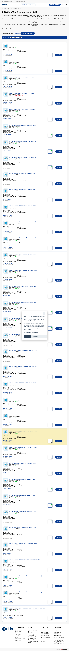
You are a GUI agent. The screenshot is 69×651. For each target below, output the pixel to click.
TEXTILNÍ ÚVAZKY (19, 634)
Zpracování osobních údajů (33, 642)
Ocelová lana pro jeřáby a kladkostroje (33, 633)
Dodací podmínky (32, 638)
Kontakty (30, 644)
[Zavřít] (44, 313)
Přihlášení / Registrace (55, 4)
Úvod (3, 8)
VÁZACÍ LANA (18, 631)
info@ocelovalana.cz (20, 1)
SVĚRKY (17, 637)
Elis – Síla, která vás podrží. (32, 630)
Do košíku (59, 54)
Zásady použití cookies (33, 640)
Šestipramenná (15, 8)
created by (61, 649)
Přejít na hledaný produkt (27, 33)
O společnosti (31, 635)
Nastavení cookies (44, 336)
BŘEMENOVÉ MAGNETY (20, 639)
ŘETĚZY (17, 633)
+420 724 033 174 (60, 641)
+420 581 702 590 (8, 1)
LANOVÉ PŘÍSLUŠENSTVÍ (20, 636)
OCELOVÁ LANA (8, 8)
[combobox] (28, 5)
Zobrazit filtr (9, 29)
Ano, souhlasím (27, 336)
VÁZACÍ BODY (18, 640)
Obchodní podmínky (32, 637)
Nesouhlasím (35, 336)
